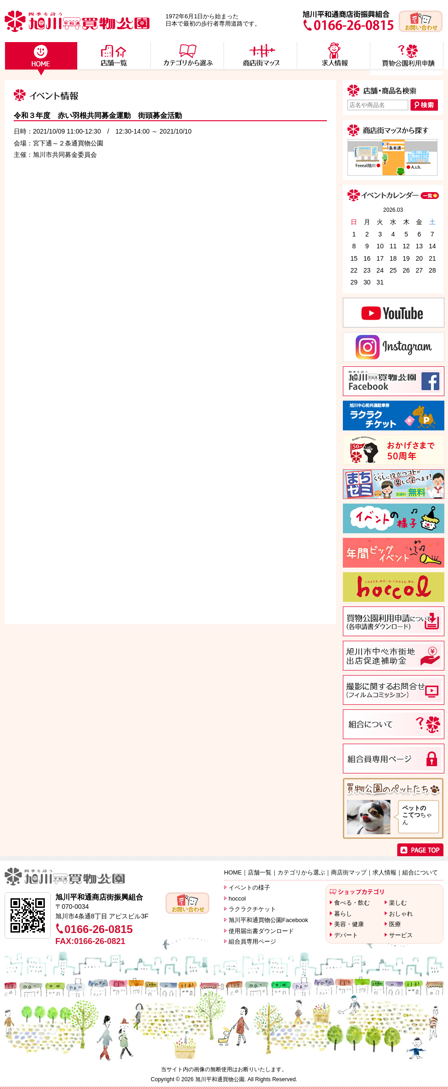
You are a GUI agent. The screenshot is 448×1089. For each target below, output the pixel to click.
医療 (395, 924)
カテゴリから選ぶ (301, 872)
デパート (346, 935)
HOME (233, 872)
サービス (401, 935)
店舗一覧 (260, 872)
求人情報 (384, 872)
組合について (420, 872)
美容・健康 (349, 924)
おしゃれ (401, 913)
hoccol (237, 898)
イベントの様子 (249, 887)
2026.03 (393, 210)
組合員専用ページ (252, 941)
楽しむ (398, 902)
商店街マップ (349, 872)
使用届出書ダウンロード (261, 931)
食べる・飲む (352, 902)
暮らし (343, 913)
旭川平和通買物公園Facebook (268, 920)
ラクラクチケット (252, 909)
